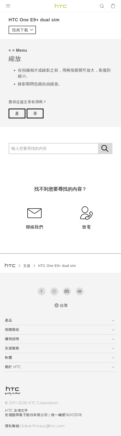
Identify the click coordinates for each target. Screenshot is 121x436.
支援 (26, 266)
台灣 (64, 305)
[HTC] (60, 6)
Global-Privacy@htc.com (40, 426)
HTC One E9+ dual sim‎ (57, 266)
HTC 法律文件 (16, 410)
